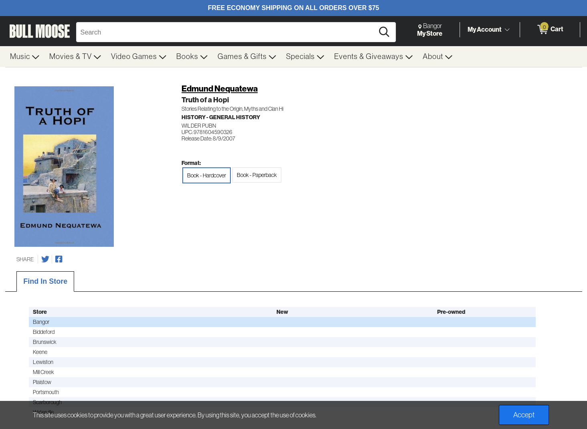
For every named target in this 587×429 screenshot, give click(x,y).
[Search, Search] (226, 32)
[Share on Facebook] (59, 259)
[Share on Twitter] (45, 259)
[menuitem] (24, 56)
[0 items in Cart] (550, 30)
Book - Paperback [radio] (257, 175)
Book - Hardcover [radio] (206, 175)
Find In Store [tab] (45, 281)
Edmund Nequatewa (220, 88)
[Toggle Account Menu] (507, 30)
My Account (485, 29)
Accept (524, 415)
